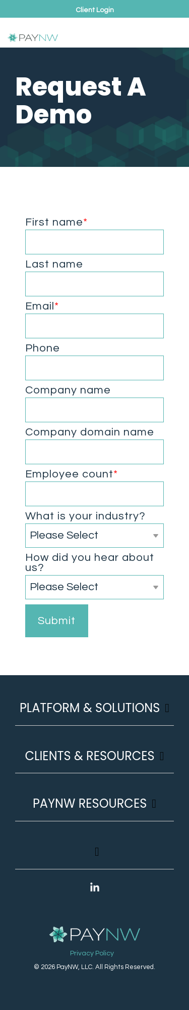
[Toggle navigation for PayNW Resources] (94, 808)
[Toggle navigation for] (94, 856)
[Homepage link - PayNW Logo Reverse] (94, 935)
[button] (171, 29)
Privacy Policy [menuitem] (92, 953)
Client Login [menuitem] (95, 10)
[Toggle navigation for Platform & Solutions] (94, 712)
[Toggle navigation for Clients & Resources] (94, 761)
